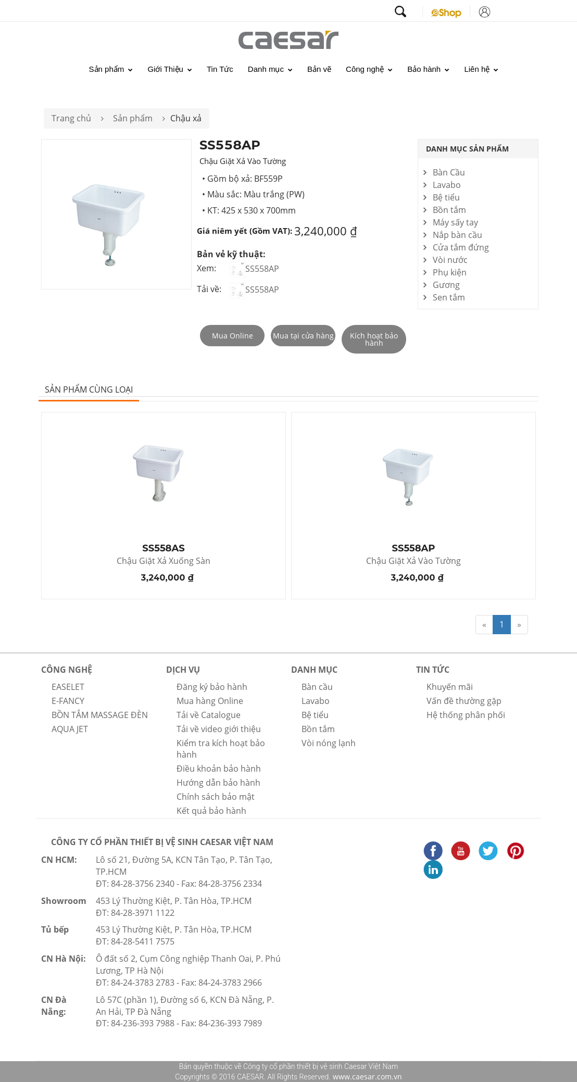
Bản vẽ (319, 69)
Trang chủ (71, 118)
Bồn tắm (449, 210)
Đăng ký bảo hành (212, 687)
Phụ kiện (450, 272)
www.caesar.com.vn (366, 1076)
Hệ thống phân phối (466, 715)
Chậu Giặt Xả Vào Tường (413, 561)
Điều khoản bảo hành (219, 768)
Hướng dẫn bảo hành (218, 782)
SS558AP (254, 268)
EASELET (68, 687)
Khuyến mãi (450, 687)
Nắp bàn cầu (457, 235)
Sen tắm (449, 297)
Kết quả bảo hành (211, 810)
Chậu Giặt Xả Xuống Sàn (163, 561)
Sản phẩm (111, 69)
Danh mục (270, 69)
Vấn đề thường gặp (464, 701)
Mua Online (232, 336)
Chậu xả (186, 118)
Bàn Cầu (449, 172)
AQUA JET (70, 729)
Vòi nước (450, 260)
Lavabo (447, 185)
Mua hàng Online (210, 701)
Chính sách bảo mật (216, 796)
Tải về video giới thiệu (219, 729)
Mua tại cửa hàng (303, 336)
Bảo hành (428, 69)
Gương (446, 285)
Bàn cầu (317, 687)
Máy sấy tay (455, 222)
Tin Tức (220, 69)
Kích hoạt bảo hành (374, 339)
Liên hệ (481, 69)
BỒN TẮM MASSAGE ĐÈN (100, 715)
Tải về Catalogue (209, 715)
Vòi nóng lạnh (329, 743)
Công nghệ (369, 69)
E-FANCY (68, 701)
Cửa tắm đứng (461, 247)
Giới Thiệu (169, 69)
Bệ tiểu (446, 197)
